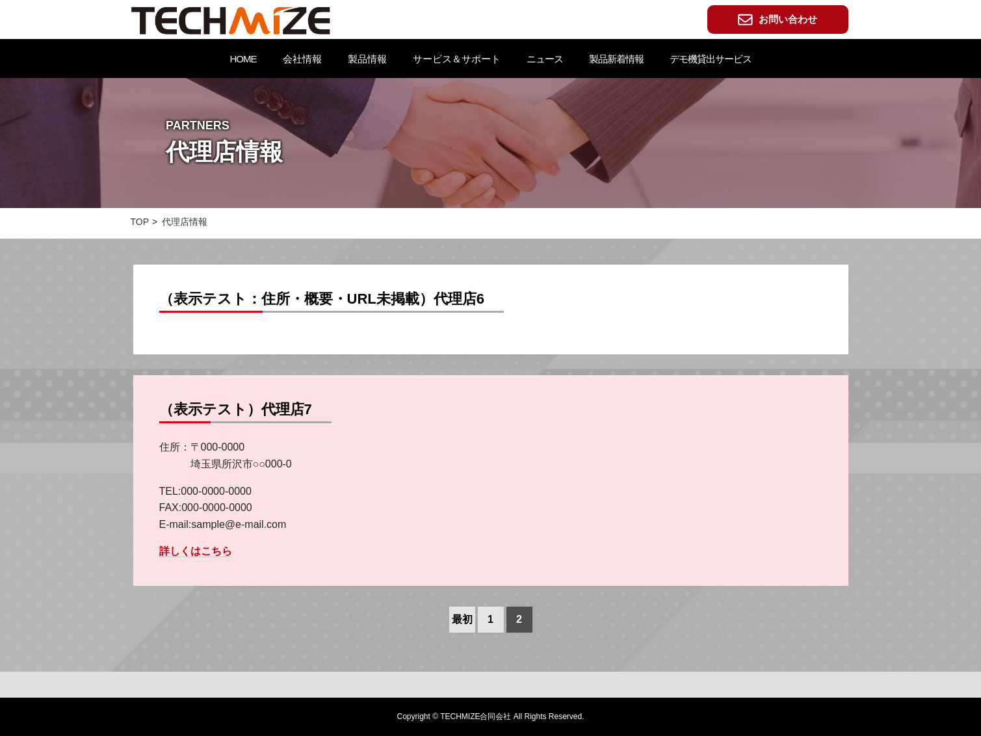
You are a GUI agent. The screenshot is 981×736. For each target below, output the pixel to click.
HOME (243, 58)
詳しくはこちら (195, 551)
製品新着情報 (616, 58)
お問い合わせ (778, 19)
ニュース (545, 58)
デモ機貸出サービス (711, 58)
